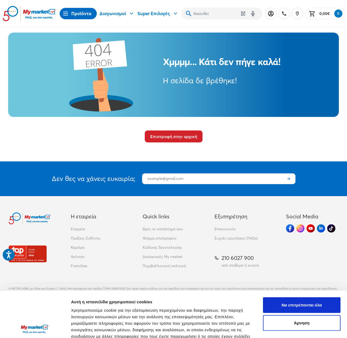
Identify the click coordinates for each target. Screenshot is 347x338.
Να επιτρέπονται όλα (302, 259)
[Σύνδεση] (271, 13)
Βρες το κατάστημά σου (163, 229)
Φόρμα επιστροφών (159, 238)
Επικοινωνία (224, 229)
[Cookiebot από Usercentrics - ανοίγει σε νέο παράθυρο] (35, 327)
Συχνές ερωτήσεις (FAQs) (236, 238)
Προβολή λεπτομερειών (94, 327)
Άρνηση (301, 277)
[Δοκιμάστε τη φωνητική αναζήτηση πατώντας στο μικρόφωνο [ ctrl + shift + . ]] (253, 13)
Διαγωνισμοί (117, 13)
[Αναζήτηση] (188, 13)
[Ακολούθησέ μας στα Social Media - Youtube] (311, 228)
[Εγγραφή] (288, 179)
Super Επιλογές (158, 13)
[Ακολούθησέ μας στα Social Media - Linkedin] (321, 228)
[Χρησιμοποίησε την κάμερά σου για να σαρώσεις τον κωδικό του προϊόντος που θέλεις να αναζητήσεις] (243, 13)
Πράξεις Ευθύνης (85, 238)
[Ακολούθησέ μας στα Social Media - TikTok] (331, 228)
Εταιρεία (78, 229)
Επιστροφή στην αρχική (173, 136)
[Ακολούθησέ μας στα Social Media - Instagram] (300, 228)
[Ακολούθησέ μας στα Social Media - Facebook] (290, 228)
